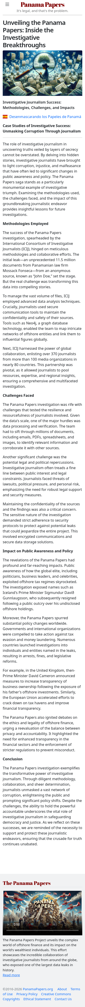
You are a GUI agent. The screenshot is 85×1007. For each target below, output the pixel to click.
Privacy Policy (26, 994)
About (62, 989)
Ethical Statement (37, 999)
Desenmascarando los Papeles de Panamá (42, 116)
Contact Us (63, 999)
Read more (11, 975)
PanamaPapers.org (38, 989)
